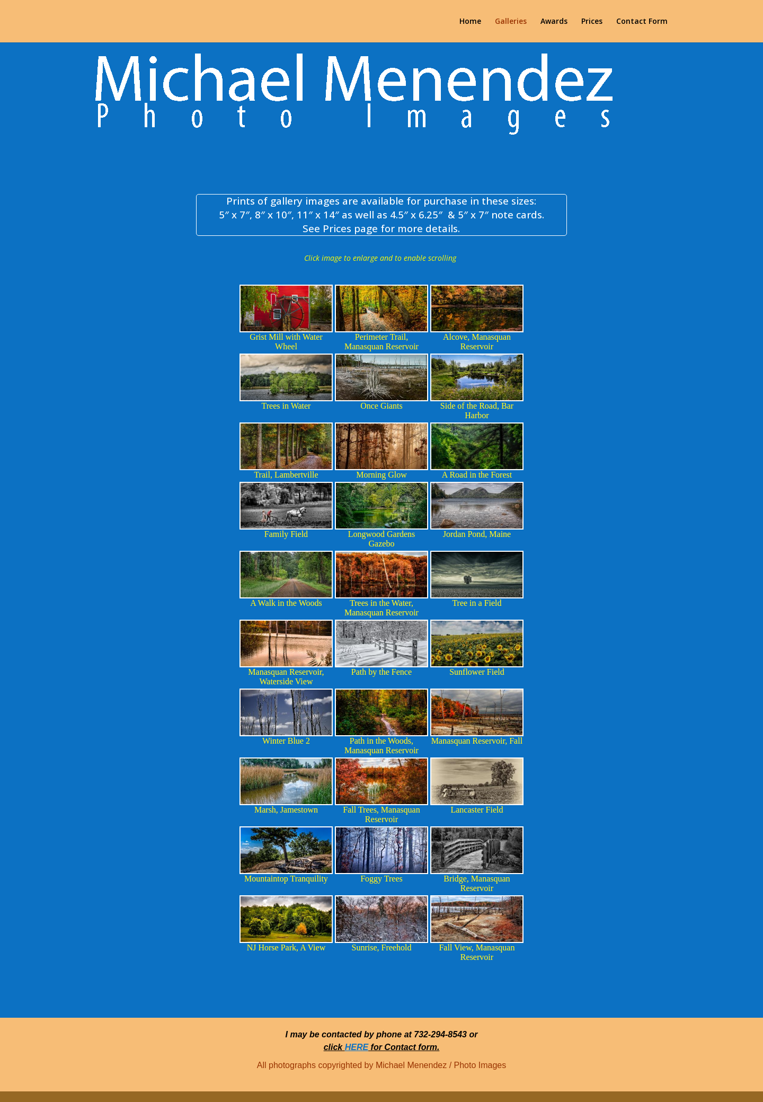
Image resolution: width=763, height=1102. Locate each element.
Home (470, 21)
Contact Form (642, 21)
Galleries (511, 21)
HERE (356, 1047)
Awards (553, 21)
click (334, 1047)
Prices (591, 21)
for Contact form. (403, 1047)
